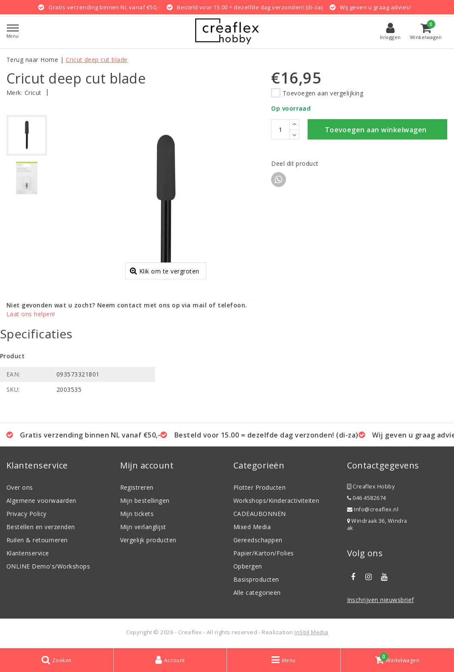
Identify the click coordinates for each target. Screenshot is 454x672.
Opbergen (247, 566)
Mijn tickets (137, 514)
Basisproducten (256, 579)
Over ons (19, 487)
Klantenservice (27, 553)
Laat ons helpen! (30, 314)
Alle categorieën (257, 592)
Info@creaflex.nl (373, 509)
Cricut (33, 93)
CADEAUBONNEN (259, 514)
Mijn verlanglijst (143, 527)
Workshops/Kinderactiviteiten (276, 500)
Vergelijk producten (148, 540)
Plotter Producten (259, 487)
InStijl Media (311, 632)
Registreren (137, 487)
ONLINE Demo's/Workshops (48, 566)
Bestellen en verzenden (40, 527)
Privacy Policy (26, 514)
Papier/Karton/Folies (263, 553)
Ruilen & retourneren (37, 540)
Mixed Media (252, 527)
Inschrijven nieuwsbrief (380, 600)
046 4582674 (366, 498)
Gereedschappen (258, 540)
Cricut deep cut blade (97, 60)
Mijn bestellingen (145, 500)
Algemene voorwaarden (41, 500)
